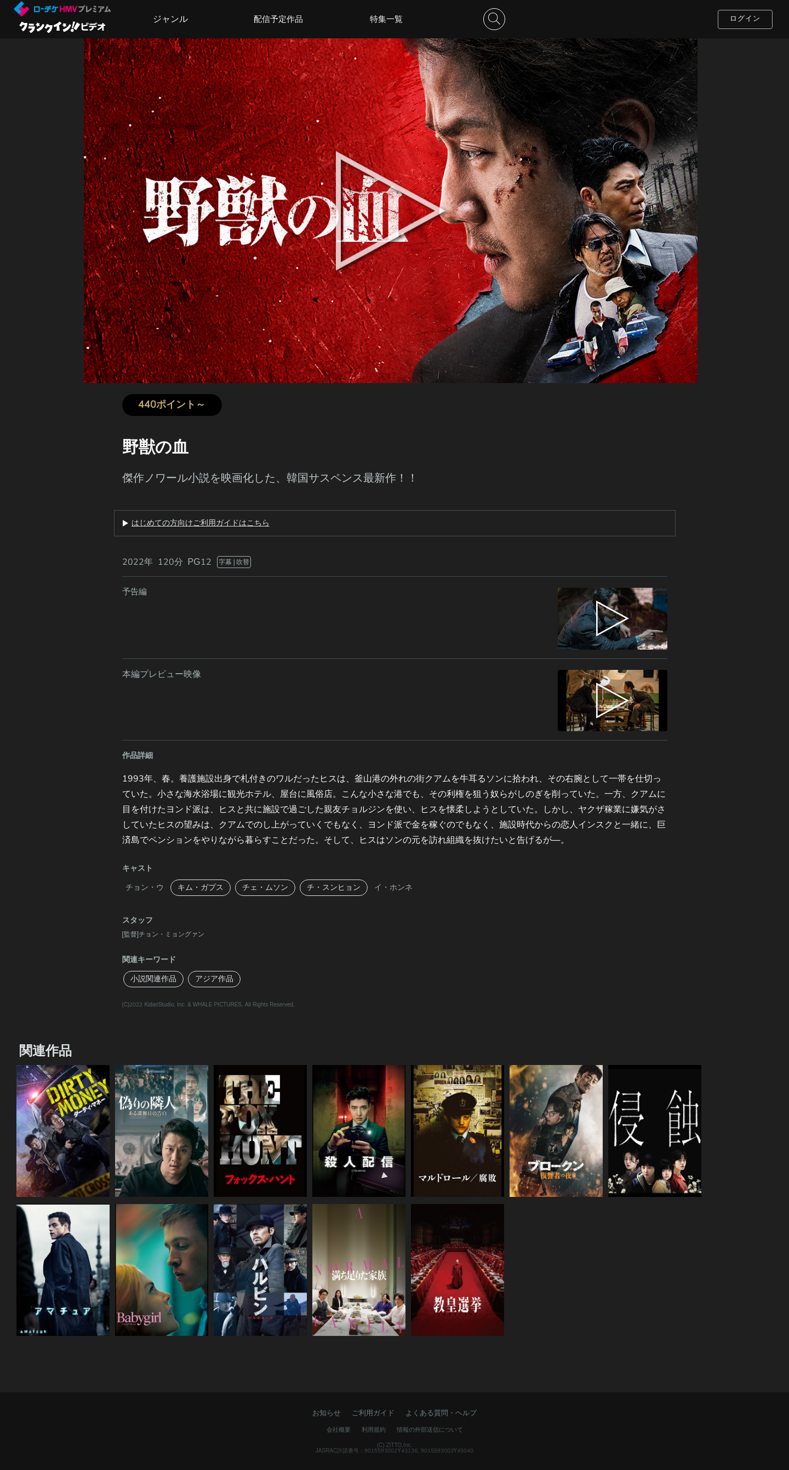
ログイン (745, 19)
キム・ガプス (201, 887)
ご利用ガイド (373, 1413)
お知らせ (326, 1413)
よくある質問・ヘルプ (441, 1413)
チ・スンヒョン (334, 887)
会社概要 (339, 1430)
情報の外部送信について (430, 1430)
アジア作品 (214, 979)
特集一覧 (386, 19)
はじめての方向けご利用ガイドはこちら (201, 523)
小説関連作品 (153, 979)
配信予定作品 (278, 19)
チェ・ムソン (265, 887)
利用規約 (374, 1430)
